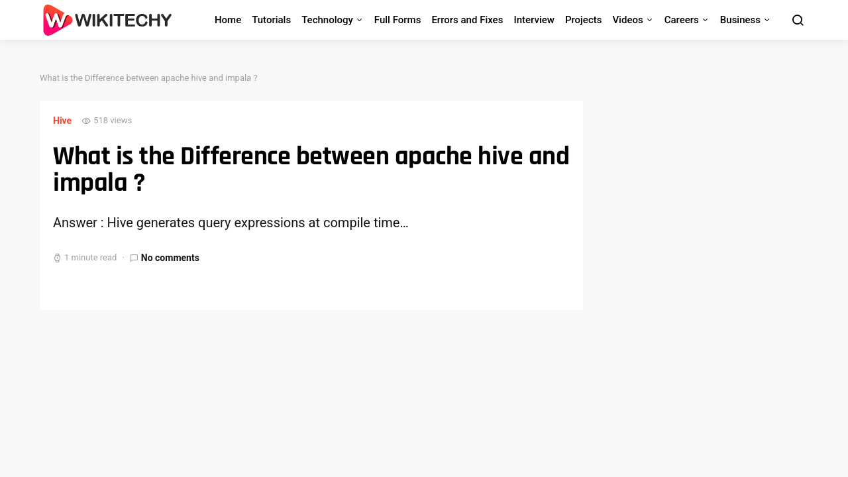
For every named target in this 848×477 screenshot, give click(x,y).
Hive (62, 120)
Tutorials (271, 20)
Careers (681, 20)
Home (228, 20)
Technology (327, 20)
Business (740, 20)
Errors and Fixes (467, 20)
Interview (534, 20)
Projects (583, 20)
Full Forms (397, 20)
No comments (170, 257)
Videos (627, 20)
